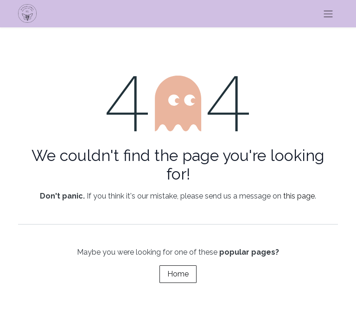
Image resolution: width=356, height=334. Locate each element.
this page (299, 196)
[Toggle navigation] (328, 14)
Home (178, 274)
